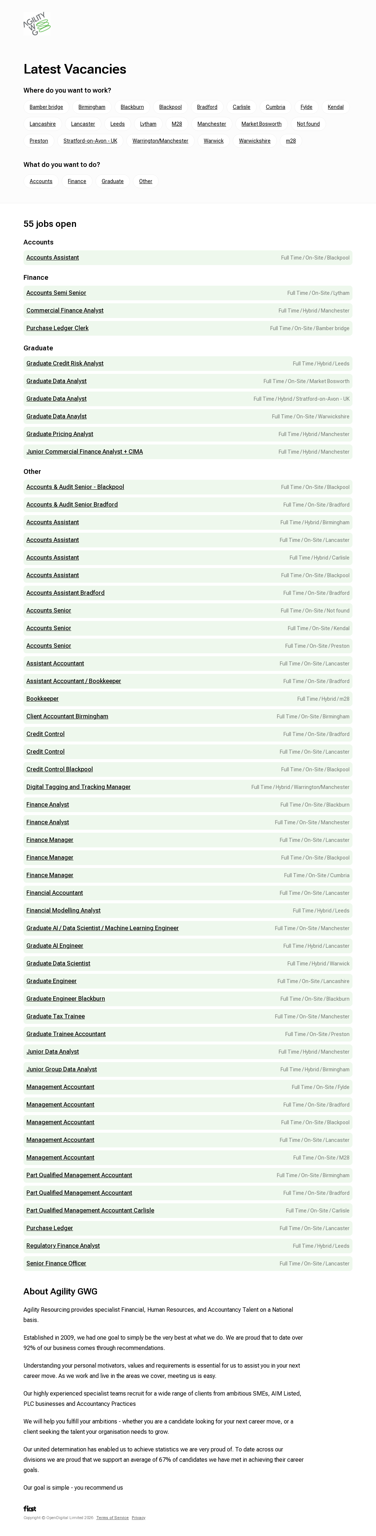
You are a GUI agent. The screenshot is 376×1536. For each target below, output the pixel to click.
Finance (77, 181)
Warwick (214, 141)
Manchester (212, 124)
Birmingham (92, 107)
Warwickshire (255, 141)
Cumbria (275, 107)
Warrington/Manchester (160, 141)
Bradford (207, 107)
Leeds (118, 124)
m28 (291, 141)
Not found (308, 124)
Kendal (336, 107)
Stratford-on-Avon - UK (90, 141)
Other (145, 181)
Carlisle (241, 107)
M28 (177, 124)
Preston (39, 141)
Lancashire (43, 124)
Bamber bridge (46, 107)
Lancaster (83, 124)
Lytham (148, 124)
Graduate (113, 181)
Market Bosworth (262, 124)
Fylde (306, 107)
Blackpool (170, 107)
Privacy (138, 1517)
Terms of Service (112, 1517)
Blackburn (132, 107)
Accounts (41, 181)
